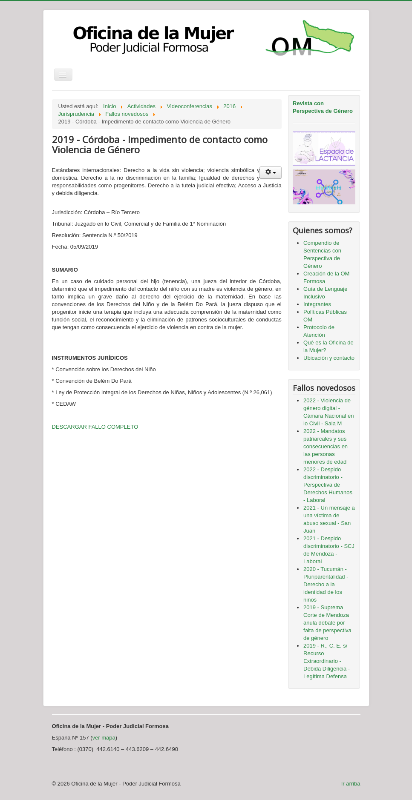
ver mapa (103, 737)
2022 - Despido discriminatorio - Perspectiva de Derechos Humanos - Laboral (327, 484)
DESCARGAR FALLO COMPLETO (95, 427)
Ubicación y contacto (328, 358)
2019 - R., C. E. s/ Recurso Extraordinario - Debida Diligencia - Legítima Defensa (326, 661)
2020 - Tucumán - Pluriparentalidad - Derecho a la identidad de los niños (326, 584)
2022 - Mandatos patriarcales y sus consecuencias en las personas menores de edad (325, 446)
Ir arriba (350, 783)
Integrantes (317, 304)
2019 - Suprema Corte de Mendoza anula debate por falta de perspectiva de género (327, 622)
